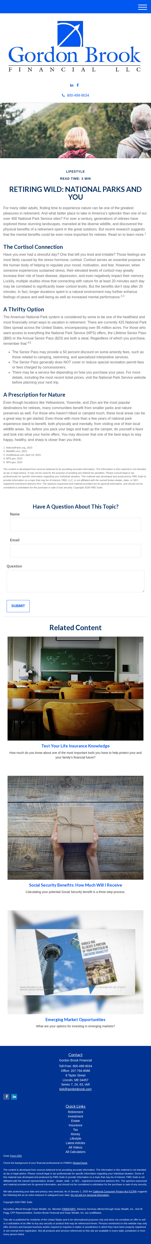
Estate (75, 1121)
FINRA (65, 1209)
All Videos (75, 1147)
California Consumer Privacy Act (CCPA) (115, 1191)
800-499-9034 (75, 95)
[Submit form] (18, 606)
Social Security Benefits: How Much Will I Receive (75, 885)
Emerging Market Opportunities (75, 1019)
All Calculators (75, 1152)
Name (15, 514)
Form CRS (16, 1155)
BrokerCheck (80, 1163)
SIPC (73, 1209)
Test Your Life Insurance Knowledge (75, 745)
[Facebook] (78, 85)
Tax (75, 1129)
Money (75, 1134)
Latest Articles (75, 1143)
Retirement (75, 1112)
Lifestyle (75, 1138)
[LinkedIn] (71, 85)
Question (14, 566)
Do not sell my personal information (90, 1195)
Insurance (75, 1125)
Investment (75, 1116)
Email (15, 540)
